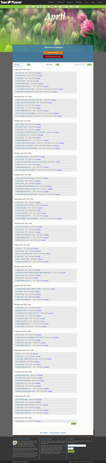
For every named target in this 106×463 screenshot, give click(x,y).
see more (38, 73)
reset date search (18, 66)
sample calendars (30, 450)
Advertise (70, 2)
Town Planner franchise (29, 456)
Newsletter (79, 2)
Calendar (51, 2)
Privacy (91, 461)
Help (93, 2)
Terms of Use (86, 461)
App (86, 2)
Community (60, 2)
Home (70, 461)
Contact (80, 461)
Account (100, 2)
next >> (73, 423)
